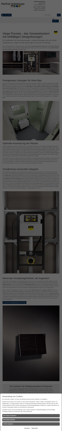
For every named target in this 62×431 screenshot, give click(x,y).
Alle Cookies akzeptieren (9, 415)
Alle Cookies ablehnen (9, 419)
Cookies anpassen (8, 424)
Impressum (27, 428)
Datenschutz (34, 428)
